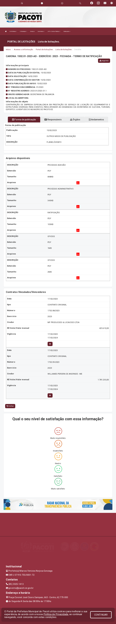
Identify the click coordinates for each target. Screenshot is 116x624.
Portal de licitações (44, 49)
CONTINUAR (101, 614)
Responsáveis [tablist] (52, 119)
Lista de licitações (63, 49)
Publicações (67, 31)
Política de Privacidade (56, 614)
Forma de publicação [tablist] (24, 119)
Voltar (10, 406)
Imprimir (104, 61)
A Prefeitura (13, 31)
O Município (23, 31)
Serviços (32, 31)
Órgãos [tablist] (75, 119)
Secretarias (41, 31)
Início (8, 49)
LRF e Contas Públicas (54, 31)
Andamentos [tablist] (96, 119)
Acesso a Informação (23, 49)
